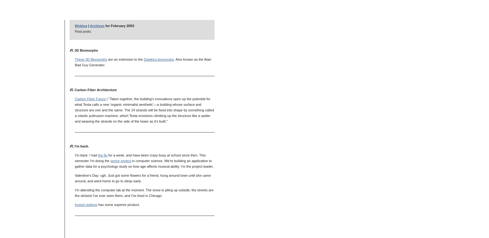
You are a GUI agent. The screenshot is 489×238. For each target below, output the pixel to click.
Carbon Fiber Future (90, 99)
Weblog (81, 26)
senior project (120, 161)
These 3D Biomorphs (91, 59)
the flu (102, 155)
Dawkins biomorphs (159, 59)
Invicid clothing (86, 205)
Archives (97, 26)
